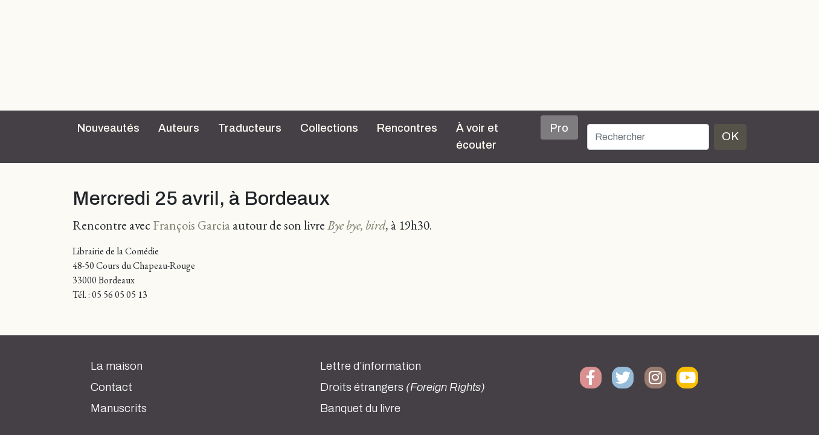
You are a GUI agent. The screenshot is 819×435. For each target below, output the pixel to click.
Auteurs (178, 128)
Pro (559, 128)
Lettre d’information (370, 366)
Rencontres (407, 128)
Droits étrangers (402, 387)
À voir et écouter (477, 136)
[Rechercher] (648, 137)
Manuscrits (119, 408)
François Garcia (191, 225)
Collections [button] (329, 128)
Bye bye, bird (356, 225)
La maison (117, 366)
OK (730, 136)
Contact (111, 387)
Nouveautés (108, 128)
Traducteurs (249, 128)
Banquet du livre (360, 408)
